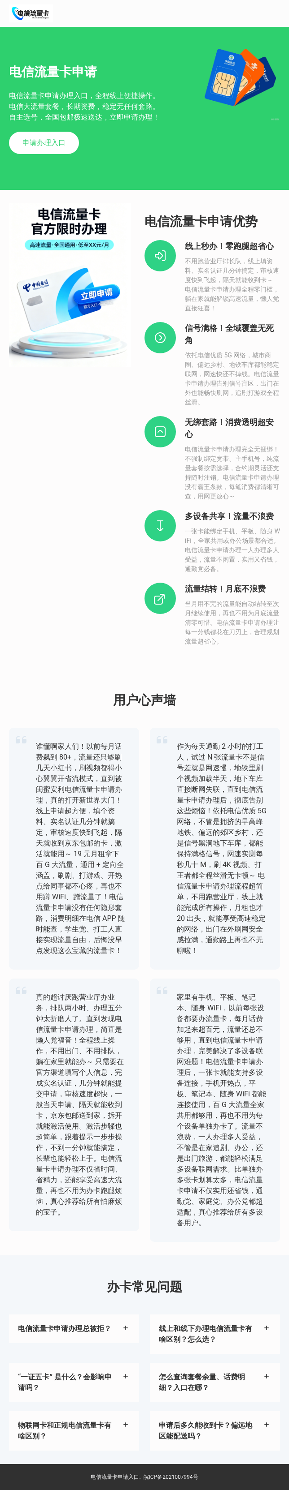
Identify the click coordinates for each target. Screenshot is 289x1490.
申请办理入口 (44, 142)
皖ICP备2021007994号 (171, 1477)
